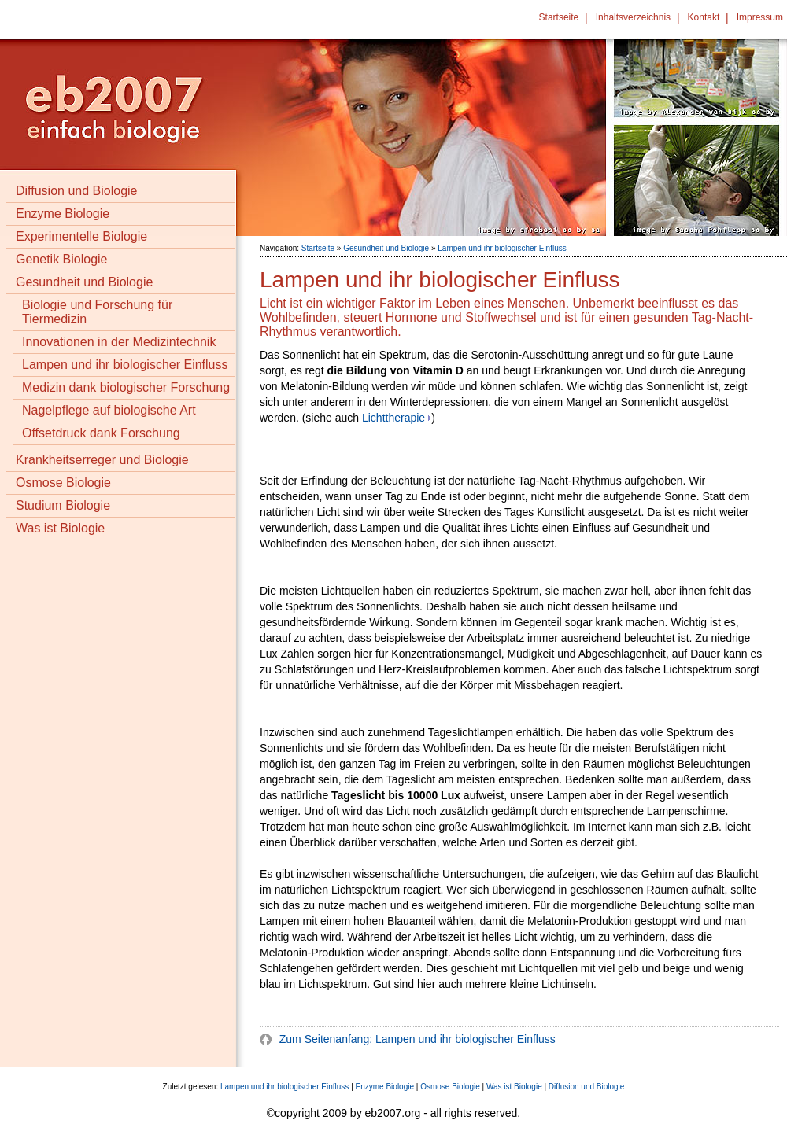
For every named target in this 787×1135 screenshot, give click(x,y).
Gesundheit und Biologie (84, 282)
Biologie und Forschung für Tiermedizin (97, 312)
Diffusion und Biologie (76, 190)
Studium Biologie (63, 505)
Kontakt (704, 17)
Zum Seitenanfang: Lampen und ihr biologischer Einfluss (416, 1039)
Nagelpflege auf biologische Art (109, 410)
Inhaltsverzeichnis (633, 17)
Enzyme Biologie (62, 213)
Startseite (559, 17)
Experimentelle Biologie (81, 236)
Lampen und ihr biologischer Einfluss (124, 364)
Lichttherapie (393, 417)
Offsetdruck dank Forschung (101, 433)
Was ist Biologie (60, 528)
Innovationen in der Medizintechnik (119, 341)
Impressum (760, 17)
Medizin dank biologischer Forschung (126, 387)
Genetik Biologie (62, 259)
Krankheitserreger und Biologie (102, 459)
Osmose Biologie (63, 482)
